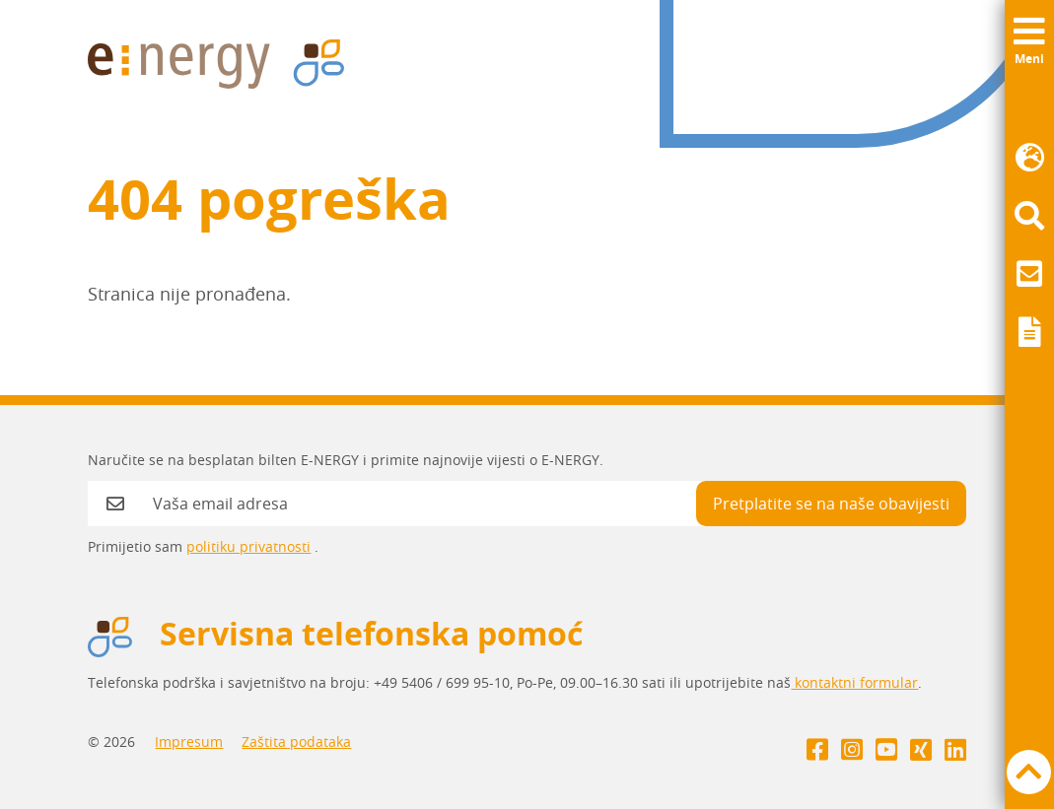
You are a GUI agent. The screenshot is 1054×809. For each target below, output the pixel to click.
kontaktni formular (854, 682)
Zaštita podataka (296, 741)
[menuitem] (1029, 158)
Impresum (189, 741)
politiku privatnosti (248, 546)
